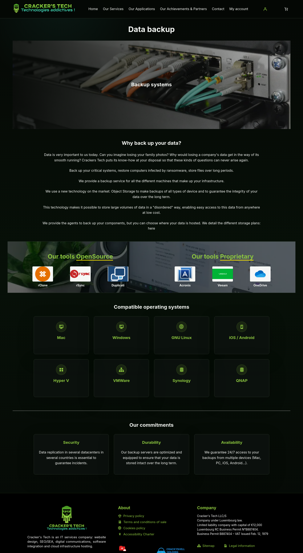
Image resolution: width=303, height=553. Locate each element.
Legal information (239, 546)
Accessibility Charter (136, 534)
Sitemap (206, 546)
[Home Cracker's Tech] (67, 518)
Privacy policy (131, 516)
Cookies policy (131, 528)
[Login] (265, 9)
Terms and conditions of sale (142, 522)
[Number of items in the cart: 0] (286, 9)
